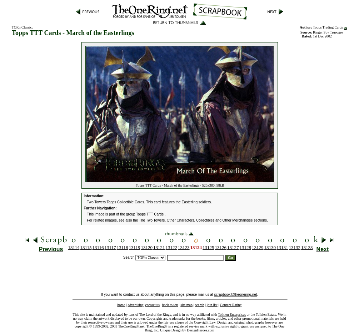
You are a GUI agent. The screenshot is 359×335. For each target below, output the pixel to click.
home (121, 305)
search (199, 305)
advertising (136, 305)
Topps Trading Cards (328, 27)
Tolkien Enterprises (232, 314)
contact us (152, 305)
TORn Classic (22, 27)
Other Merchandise (237, 220)
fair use (169, 322)
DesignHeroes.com (200, 330)
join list (211, 305)
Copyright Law (204, 322)
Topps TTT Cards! (150, 214)
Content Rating (231, 305)
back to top (170, 305)
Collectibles (205, 220)
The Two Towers (152, 220)
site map (186, 305)
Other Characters (180, 220)
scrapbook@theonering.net (235, 294)
